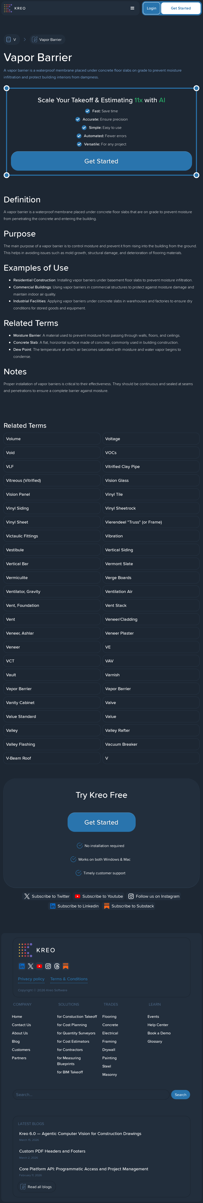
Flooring (109, 1016)
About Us (20, 1033)
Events (153, 1016)
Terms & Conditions (69, 978)
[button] (132, 8)
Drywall (108, 1049)
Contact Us (21, 1025)
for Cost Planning (72, 1025)
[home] (14, 8)
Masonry (109, 1074)
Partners (19, 1058)
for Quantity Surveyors (76, 1033)
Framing (109, 1041)
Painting (109, 1058)
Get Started (181, 8)
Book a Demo (159, 1033)
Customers (21, 1049)
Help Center (158, 1025)
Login (151, 8)
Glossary (155, 1041)
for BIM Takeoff (70, 1072)
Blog (16, 1041)
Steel (106, 1066)
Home (17, 1016)
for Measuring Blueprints (69, 1061)
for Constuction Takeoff (77, 1016)
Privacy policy (31, 978)
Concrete (110, 1025)
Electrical (110, 1033)
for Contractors (70, 1049)
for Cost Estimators (73, 1041)
